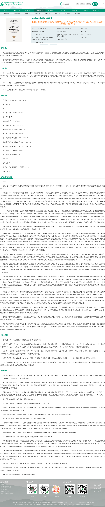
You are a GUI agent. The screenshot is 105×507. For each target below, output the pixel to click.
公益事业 (74, 10)
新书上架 (57, 13)
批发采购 (97, 488)
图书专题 (47, 13)
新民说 (89, 4)
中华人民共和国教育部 (7, 493)
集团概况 (17, 10)
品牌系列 (27, 13)
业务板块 (39, 10)
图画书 (83, 4)
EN (103, 4)
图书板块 (7, 13)
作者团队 (77, 13)
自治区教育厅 (4, 489)
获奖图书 (37, 13)
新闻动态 (28, 10)
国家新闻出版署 (5, 491)
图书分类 (17, 13)
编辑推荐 (67, 13)
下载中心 (51, 10)
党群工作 (62, 10)
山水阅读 (85, 10)
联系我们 (96, 10)
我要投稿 (97, 485)
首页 (5, 10)
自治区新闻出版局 (6, 487)
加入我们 (97, 491)
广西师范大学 (4, 484)
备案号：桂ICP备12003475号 (50, 504)
